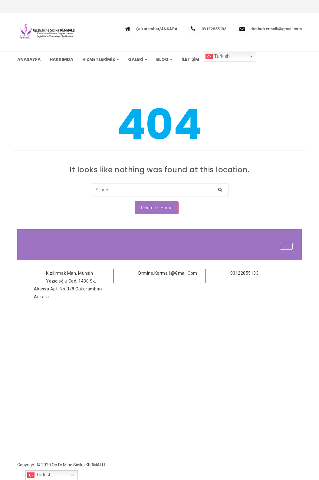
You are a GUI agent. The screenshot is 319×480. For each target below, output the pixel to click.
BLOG (164, 59)
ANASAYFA (29, 59)
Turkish (218, 56)
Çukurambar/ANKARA (157, 29)
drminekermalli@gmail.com (276, 29)
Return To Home (156, 207)
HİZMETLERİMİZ (100, 59)
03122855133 (214, 29)
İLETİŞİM (190, 59)
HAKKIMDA (61, 59)
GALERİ (137, 59)
